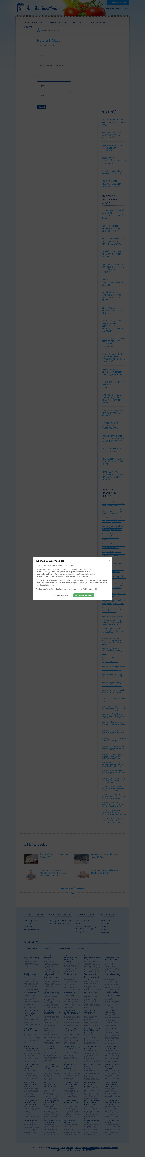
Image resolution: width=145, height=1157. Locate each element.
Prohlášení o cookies (91, 589)
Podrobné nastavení (61, 595)
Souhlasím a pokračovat (83, 595)
